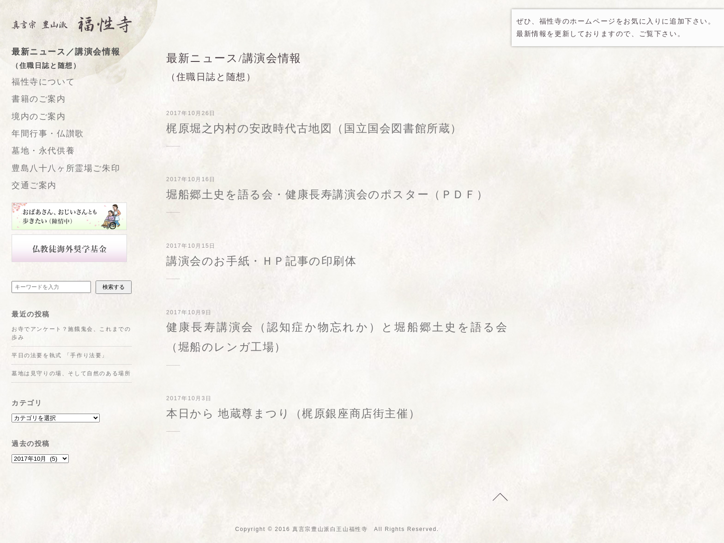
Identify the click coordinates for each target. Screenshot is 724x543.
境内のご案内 (39, 116)
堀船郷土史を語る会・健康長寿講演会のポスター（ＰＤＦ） (327, 195)
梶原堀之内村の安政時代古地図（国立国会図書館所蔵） (314, 128)
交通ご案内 (34, 185)
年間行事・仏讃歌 (48, 133)
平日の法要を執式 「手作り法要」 (60, 355)
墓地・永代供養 (43, 150)
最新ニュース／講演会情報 (81, 59)
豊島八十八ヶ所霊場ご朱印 (66, 168)
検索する (114, 287)
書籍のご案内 (39, 99)
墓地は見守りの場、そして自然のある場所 (71, 373)
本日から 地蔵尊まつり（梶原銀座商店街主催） (293, 414)
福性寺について (43, 81)
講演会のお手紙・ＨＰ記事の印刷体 (261, 261)
